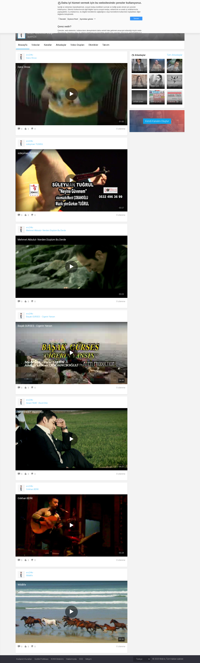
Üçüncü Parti (73, 19)
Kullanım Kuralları (24, 659)
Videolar (36, 45)
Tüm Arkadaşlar (173, 55)
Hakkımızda (71, 659)
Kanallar (48, 45)
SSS (81, 659)
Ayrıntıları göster (86, 19)
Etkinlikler (94, 45)
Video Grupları (78, 45)
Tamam (136, 19)
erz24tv (30, 55)
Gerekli (62, 19)
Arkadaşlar (62, 45)
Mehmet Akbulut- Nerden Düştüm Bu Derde (47, 230)
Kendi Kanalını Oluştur (156, 120)
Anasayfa (23, 45)
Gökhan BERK (33, 489)
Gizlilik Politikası (41, 659)
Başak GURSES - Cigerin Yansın (41, 316)
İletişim (88, 659)
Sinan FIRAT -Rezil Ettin (38, 403)
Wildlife (30, 575)
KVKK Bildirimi (57, 659)
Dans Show (32, 58)
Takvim (106, 45)
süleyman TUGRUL (35, 144)
